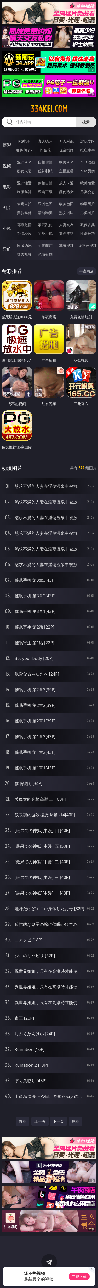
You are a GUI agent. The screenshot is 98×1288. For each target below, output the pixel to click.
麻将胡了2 (24, 150)
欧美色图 (66, 203)
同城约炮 (24, 245)
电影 (7, 187)
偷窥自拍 (24, 203)
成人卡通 (66, 182)
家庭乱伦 (45, 224)
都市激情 (24, 224)
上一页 (39, 1121)
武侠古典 (87, 224)
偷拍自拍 (45, 182)
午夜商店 (45, 245)
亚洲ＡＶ (24, 162)
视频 (7, 166)
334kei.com (49, 109)
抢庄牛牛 (87, 150)
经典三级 (45, 191)
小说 (7, 228)
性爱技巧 (87, 233)
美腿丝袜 (24, 212)
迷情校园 (24, 233)
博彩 (7, 145)
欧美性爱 (87, 182)
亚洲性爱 (24, 182)
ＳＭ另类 (87, 170)
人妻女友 (66, 224)
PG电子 (24, 141)
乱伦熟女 (66, 191)
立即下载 (79, 1276)
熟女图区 (66, 212)
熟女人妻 (24, 170)
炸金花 (45, 150)
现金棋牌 (66, 150)
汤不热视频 (87, 245)
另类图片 (87, 212)
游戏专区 (87, 141)
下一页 (58, 1121)
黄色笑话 (66, 233)
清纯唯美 (45, 212)
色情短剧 (45, 254)
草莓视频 (66, 245)
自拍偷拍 (45, 162)
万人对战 (66, 141)
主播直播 (66, 170)
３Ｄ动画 (87, 162)
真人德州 (45, 141)
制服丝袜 (24, 191)
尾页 (75, 1121)
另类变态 (87, 191)
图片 (7, 207)
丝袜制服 (45, 170)
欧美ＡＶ (66, 162)
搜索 (86, 121)
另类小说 (45, 233)
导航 (7, 249)
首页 (22, 1121)
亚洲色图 (45, 203)
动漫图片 (87, 203)
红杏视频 (24, 254)
